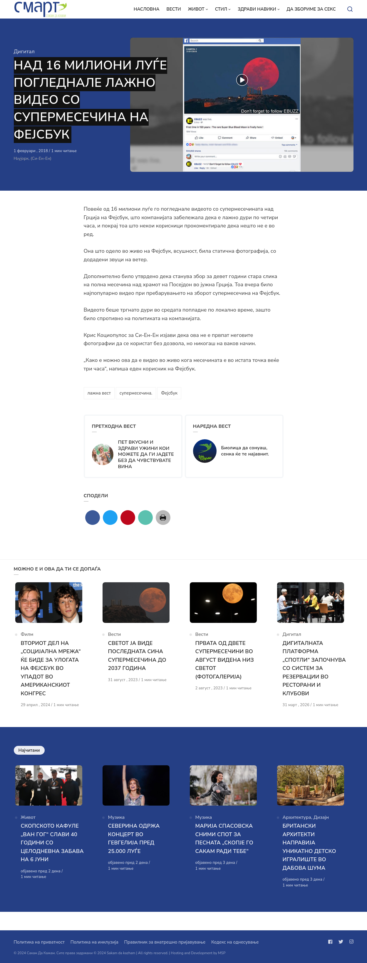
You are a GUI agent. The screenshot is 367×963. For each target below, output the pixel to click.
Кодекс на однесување (235, 942)
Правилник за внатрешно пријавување (164, 942)
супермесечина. (136, 393)
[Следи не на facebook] (331, 942)
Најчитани (29, 763)
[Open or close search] (350, 9)
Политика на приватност (39, 942)
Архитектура (297, 835)
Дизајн (321, 835)
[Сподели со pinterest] (127, 517)
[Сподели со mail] (145, 517)
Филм (27, 639)
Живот (28, 835)
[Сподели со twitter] (110, 517)
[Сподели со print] (163, 517)
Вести (114, 639)
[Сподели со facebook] (92, 517)
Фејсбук (169, 393)
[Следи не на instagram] (350, 942)
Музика (116, 835)
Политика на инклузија (94, 942)
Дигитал (24, 51)
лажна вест (99, 393)
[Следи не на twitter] (341, 942)
